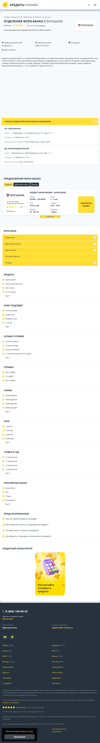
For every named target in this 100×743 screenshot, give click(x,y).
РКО (54, 650)
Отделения (50, 237)
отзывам (40, 25)
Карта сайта (57, 672)
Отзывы (50, 262)
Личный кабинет (12, 256)
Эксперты (6, 678)
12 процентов (11, 465)
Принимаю (19, 736)
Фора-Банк (28, 17)
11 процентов (11, 461)
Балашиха (37, 17)
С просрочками (11, 345)
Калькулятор (57, 667)
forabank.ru (7, 45)
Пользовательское (75, 730)
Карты (5, 650)
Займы (5, 645)
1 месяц (8, 426)
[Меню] (95, 4)
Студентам (9, 314)
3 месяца (9, 434)
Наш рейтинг (21, 707)
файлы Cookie (27, 731)
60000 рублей (11, 399)
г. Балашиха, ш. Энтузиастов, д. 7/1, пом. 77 (31, 133)
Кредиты (8, 184)
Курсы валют (10, 49)
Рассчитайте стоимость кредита (46, 588)
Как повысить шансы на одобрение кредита (27, 524)
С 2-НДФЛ (9, 376)
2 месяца (9, 430)
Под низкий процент (14, 284)
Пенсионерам (11, 310)
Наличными (10, 280)
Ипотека (55, 661)
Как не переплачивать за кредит (21, 518)
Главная (7, 17)
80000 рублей (11, 407)
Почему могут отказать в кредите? (22, 530)
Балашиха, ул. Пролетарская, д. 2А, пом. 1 (30, 153)
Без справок (10, 380)
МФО (4, 656)
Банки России (16, 17)
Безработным (11, 319)
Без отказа (9, 288)
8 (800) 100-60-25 (17, 611)
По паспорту (10, 292)
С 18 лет (8, 323)
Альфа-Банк (10, 488)
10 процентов (11, 457)
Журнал (5, 672)
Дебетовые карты (22, 184)
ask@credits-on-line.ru (62, 627)
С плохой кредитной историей (18, 353)
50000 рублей (11, 395)
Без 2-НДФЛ (10, 372)
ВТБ (7, 492)
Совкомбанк (10, 500)
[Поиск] (88, 4)
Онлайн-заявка (11, 341)
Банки (54, 656)
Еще (7, 296)
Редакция (56, 678)
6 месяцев (9, 438)
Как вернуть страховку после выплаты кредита (28, 536)
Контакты (56, 683)
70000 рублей (11, 403)
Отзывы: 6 (75, 42)
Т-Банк (8, 496)
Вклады (35, 184)
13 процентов (11, 469)
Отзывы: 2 (10, 211)
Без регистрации (12, 349)
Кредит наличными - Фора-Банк (48, 192)
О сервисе (7, 683)
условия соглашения (10, 702)
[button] (50, 216)
